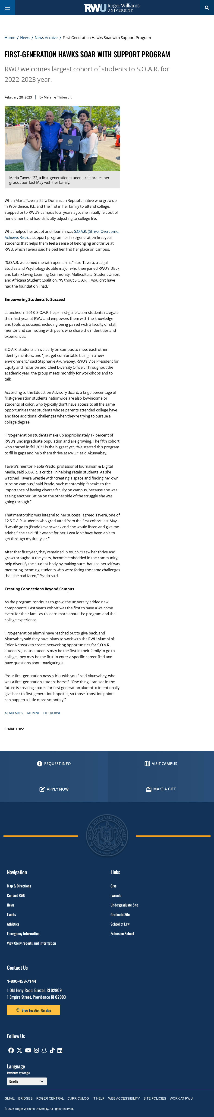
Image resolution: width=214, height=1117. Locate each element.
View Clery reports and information (31, 943)
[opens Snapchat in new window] (44, 1050)
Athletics (13, 924)
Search (207, 7)
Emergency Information (23, 933)
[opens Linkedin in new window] (59, 1050)
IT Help (99, 1098)
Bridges (25, 1098)
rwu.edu (116, 895)
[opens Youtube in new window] (28, 1050)
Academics (14, 713)
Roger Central (50, 1098)
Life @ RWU (52, 713)
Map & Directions (19, 886)
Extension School (122, 933)
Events (11, 914)
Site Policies (155, 1098)
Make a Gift (164, 789)
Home (10, 37)
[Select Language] (27, 1081)
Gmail (10, 1098)
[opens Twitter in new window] (19, 1050)
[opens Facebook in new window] (11, 1050)
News (24, 37)
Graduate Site (120, 914)
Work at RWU (181, 1098)
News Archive (46, 37)
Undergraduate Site (124, 905)
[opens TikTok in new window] (52, 1050)
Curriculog (78, 1098)
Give (113, 886)
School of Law (119, 924)
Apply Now (58, 789)
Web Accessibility (124, 1098)
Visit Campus (164, 763)
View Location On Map (36, 1010)
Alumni (33, 713)
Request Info (57, 763)
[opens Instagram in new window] (36, 1050)
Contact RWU (16, 895)
